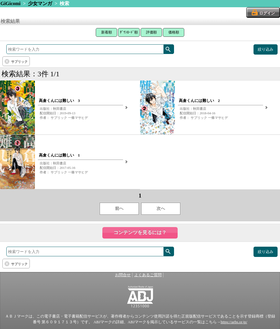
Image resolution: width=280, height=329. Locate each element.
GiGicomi (11, 3)
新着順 (106, 32)
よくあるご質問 (148, 275)
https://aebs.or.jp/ (234, 322)
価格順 (173, 32)
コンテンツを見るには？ (140, 232)
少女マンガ (40, 3)
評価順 (151, 32)
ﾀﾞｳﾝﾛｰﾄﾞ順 (129, 32)
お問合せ (123, 275)
